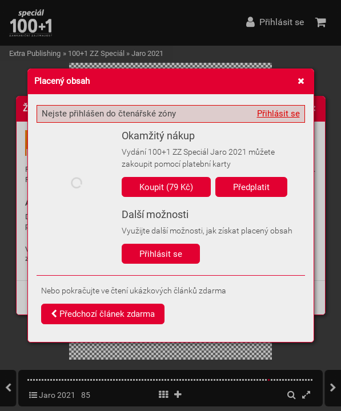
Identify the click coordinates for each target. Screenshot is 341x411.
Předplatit (251, 187)
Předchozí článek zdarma (103, 314)
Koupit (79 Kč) (166, 187)
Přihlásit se (278, 113)
